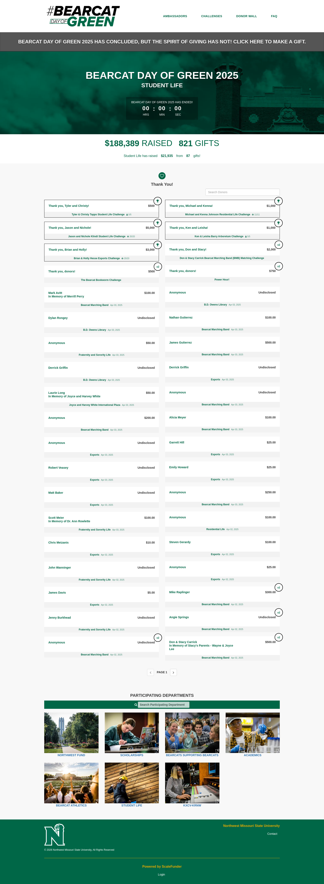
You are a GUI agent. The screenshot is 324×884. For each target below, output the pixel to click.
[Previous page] (150, 672)
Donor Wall (246, 16)
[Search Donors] (242, 192)
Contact (272, 833)
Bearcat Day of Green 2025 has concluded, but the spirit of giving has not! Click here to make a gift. (162, 41)
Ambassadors (175, 16)
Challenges (211, 16)
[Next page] (173, 672)
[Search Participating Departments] (163, 705)
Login (161, 874)
